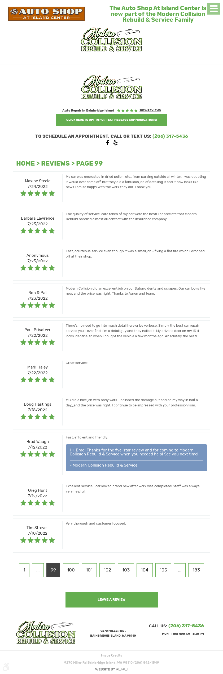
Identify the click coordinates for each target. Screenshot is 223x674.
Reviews (55, 164)
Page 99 (89, 164)
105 (163, 570)
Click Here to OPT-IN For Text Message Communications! (111, 119)
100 (71, 570)
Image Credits (111, 655)
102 (107, 570)
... (38, 570)
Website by (112, 669)
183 (196, 570)
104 (144, 570)
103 (126, 570)
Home (25, 164)
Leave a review (111, 599)
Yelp (116, 144)
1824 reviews (150, 110)
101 (89, 570)
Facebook (108, 144)
